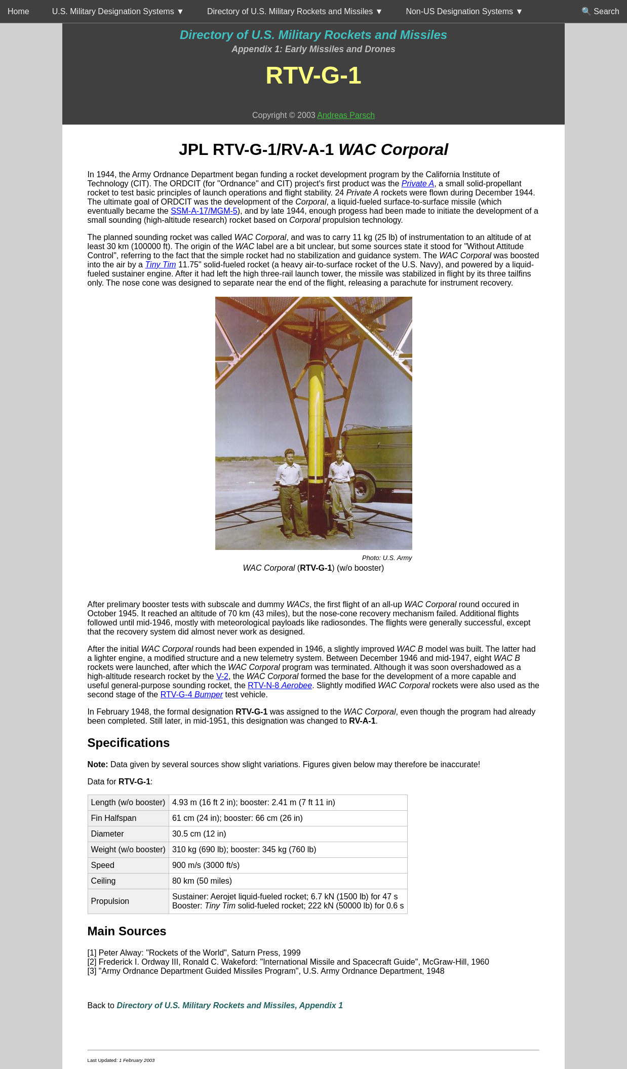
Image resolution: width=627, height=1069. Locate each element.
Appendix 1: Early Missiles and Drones (313, 49)
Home (18, 11)
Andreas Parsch (346, 115)
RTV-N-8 (280, 685)
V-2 (222, 676)
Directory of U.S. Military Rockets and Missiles (313, 35)
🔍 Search (600, 11)
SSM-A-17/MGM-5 (204, 211)
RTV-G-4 (192, 694)
